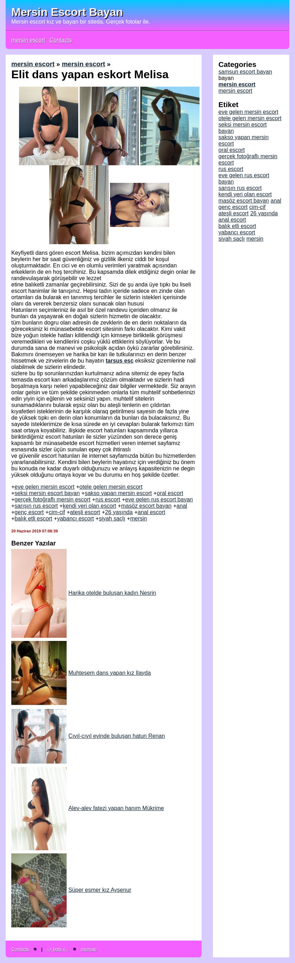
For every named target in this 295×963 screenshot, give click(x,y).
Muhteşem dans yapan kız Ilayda (81, 673)
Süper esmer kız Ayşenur (71, 890)
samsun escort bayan (245, 72)
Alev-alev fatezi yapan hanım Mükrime (87, 808)
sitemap (89, 949)
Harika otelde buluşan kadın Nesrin (83, 593)
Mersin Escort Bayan (67, 12)
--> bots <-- (58, 949)
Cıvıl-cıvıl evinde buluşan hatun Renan (88, 736)
